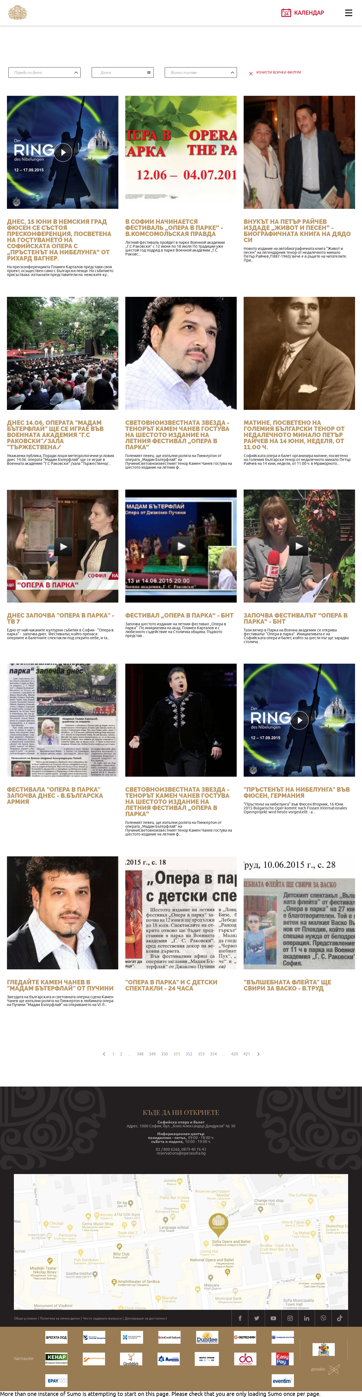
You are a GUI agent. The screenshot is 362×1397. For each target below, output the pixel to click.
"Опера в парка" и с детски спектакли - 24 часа (171, 985)
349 (152, 1054)
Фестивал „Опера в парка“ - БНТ (179, 615)
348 (140, 1054)
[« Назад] (104, 1053)
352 (189, 1054)
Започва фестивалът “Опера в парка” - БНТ (296, 618)
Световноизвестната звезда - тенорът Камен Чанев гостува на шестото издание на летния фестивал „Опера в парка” (177, 435)
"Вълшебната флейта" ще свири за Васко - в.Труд (287, 985)
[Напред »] (258, 1053)
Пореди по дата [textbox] (27, 72)
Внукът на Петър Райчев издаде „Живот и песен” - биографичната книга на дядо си (297, 231)
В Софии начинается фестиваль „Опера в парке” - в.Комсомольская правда (174, 227)
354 (213, 1054)
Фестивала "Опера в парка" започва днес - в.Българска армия (55, 795)
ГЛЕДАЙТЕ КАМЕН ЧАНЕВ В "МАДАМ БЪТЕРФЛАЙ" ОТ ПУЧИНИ (60, 985)
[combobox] (44, 72)
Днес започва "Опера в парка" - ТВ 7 (60, 618)
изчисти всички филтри (278, 72)
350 (164, 1054)
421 (246, 1054)
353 (201, 1054)
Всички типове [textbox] (183, 72)
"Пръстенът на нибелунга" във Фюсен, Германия (297, 792)
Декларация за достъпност (146, 1318)
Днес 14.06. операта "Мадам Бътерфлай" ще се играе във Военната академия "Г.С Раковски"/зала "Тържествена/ (55, 435)
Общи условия (25, 1318)
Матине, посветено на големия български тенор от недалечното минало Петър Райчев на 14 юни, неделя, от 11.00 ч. (294, 435)
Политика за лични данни (60, 1318)
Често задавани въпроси (102, 1318)
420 (234, 1054)
